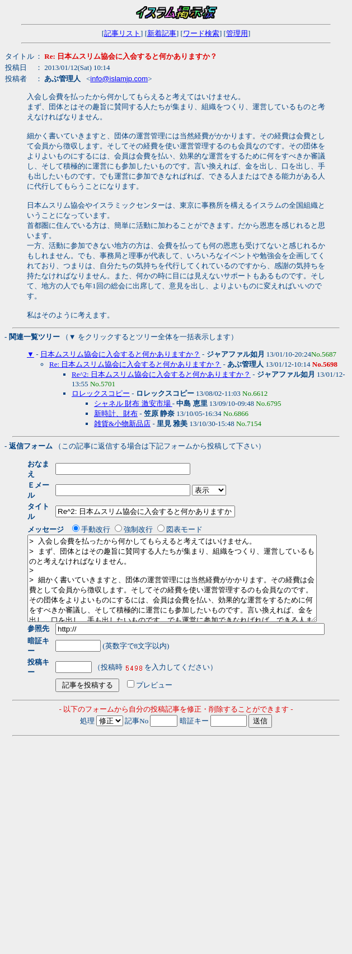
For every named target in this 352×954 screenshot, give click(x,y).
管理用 (237, 33)
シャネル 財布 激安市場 (133, 403)
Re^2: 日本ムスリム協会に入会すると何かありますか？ (161, 374)
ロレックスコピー (101, 393)
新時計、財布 (116, 413)
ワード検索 (201, 33)
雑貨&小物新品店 (122, 423)
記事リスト (122, 33)
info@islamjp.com (119, 78)
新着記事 (161, 33)
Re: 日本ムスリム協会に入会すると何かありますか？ (135, 364)
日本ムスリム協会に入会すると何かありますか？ (120, 354)
